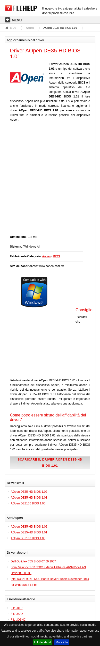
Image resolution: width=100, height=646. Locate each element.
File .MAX (17, 614)
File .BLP (17, 608)
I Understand (42, 642)
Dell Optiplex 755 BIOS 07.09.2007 (33, 561)
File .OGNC (18, 619)
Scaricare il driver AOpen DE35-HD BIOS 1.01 (50, 462)
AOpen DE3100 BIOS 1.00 (28, 503)
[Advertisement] (50, 179)
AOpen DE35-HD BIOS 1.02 (29, 491)
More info (62, 642)
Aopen (30, 27)
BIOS (13, 27)
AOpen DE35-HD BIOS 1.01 (29, 497)
